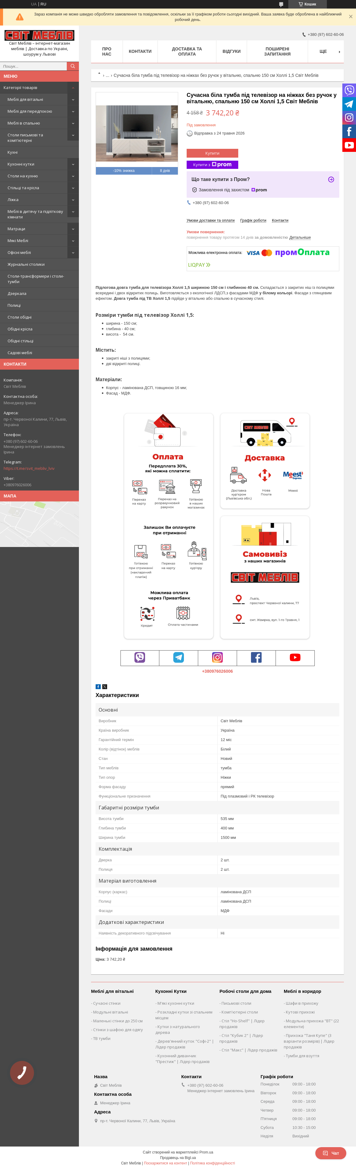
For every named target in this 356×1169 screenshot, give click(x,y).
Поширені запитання (277, 51)
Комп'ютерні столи (240, 1012)
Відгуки (232, 51)
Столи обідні (20, 317)
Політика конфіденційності (212, 1163)
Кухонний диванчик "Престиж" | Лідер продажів (182, 1058)
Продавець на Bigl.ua (178, 1158)
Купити (212, 153)
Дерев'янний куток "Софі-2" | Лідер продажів (184, 1044)
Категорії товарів (20, 87)
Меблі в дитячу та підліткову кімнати (35, 214)
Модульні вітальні (110, 1012)
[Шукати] (73, 66)
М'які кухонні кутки (176, 1003)
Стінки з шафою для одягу (118, 1029)
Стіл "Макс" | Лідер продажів (249, 1050)
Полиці (14, 305)
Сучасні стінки (106, 1003)
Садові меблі (20, 352)
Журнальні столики (26, 264)
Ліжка (13, 199)
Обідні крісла (20, 329)
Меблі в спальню (24, 123)
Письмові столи (236, 1003)
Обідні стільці (20, 341)
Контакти (140, 51)
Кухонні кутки (21, 164)
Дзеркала (17, 293)
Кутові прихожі (300, 1012)
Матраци (16, 228)
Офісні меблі (19, 252)
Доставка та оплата (187, 51)
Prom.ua (206, 1152)
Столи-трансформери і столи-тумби (36, 278)
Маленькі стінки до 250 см (118, 1021)
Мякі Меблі (18, 240)
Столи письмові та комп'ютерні (25, 137)
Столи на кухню (23, 176)
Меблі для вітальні (25, 99)
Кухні (13, 152)
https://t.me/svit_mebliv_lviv (29, 468)
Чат (331, 1153)
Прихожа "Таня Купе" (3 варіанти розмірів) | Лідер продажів (309, 1041)
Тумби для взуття (302, 1055)
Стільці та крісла (23, 187)
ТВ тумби (101, 1038)
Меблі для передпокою (30, 111)
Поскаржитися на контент (165, 1163)
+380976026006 (217, 671)
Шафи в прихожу (302, 1003)
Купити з (212, 165)
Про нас (106, 51)
